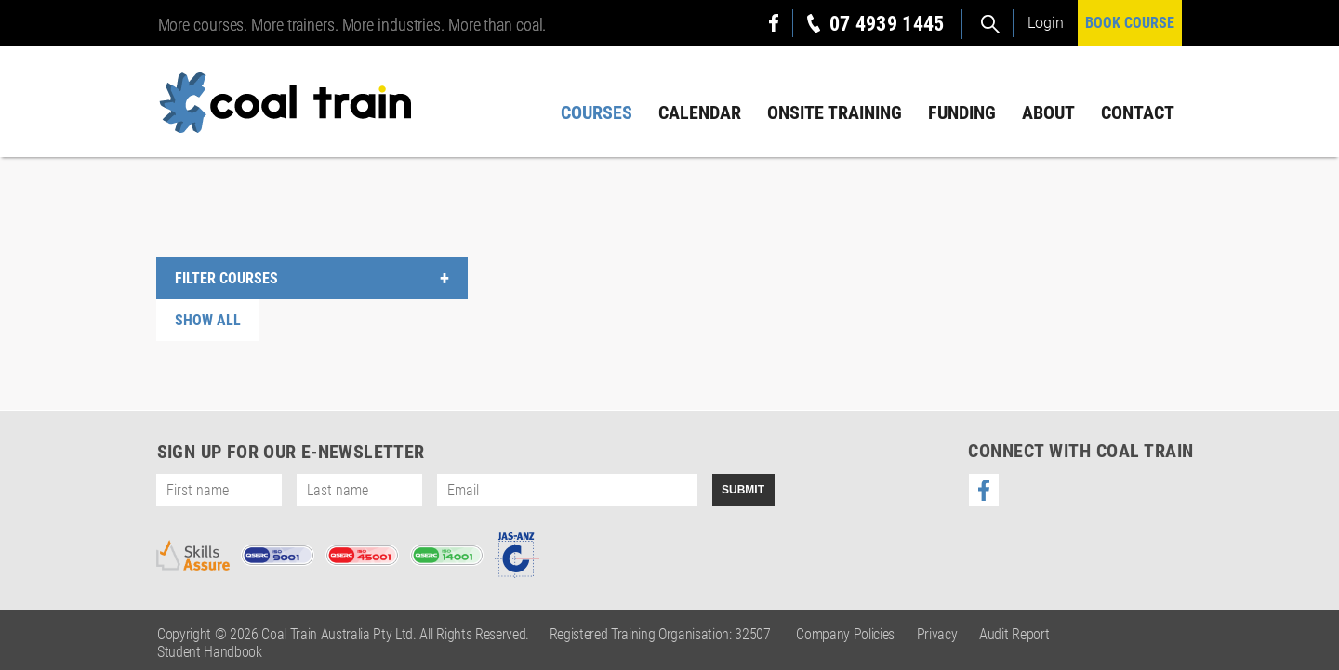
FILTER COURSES (226, 278)
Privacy (937, 634)
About (1048, 112)
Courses (596, 112)
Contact (1137, 112)
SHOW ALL (208, 320)
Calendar (699, 112)
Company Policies (845, 634)
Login (1045, 23)
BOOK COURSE (1129, 23)
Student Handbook (209, 652)
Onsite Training (834, 112)
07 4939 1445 (887, 23)
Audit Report (1014, 634)
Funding (962, 112)
